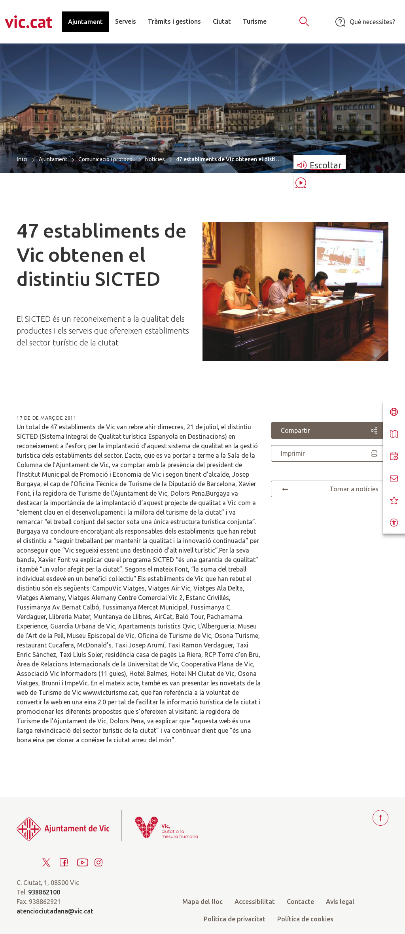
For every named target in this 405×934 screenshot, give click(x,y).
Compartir (330, 430)
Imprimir (330, 453)
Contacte (300, 901)
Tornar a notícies (330, 489)
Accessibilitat (255, 901)
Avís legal (340, 901)
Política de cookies (305, 919)
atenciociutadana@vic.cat (55, 911)
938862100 (44, 892)
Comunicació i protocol (106, 159)
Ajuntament (53, 159)
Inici (22, 159)
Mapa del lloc (202, 901)
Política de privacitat (234, 919)
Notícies (155, 159)
